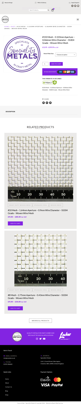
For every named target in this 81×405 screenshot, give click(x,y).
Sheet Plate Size (49, 53)
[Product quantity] (45, 64)
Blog (6, 391)
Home (6, 26)
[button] (77, 19)
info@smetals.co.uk (9, 358)
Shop (13, 26)
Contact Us (8, 387)
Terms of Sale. (21, 403)
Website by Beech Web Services (54, 403)
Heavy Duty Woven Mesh (20, 205)
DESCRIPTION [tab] (10, 111)
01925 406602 (7, 364)
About (7, 383)
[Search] (48, 10)
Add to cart (56, 64)
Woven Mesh (56, 205)
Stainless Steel (40, 205)
